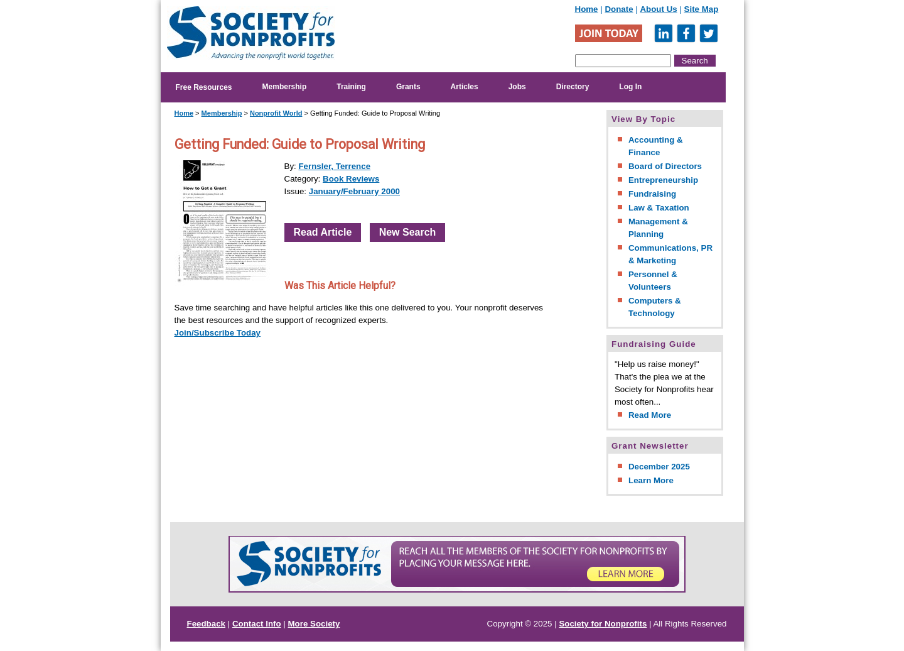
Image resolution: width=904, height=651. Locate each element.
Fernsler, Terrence (334, 166)
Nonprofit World (276, 113)
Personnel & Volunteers (652, 281)
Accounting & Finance (655, 146)
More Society (314, 623)
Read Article (323, 232)
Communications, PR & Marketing (670, 254)
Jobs (517, 86)
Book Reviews (351, 178)
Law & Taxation (658, 207)
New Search (407, 232)
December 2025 (659, 466)
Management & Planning (658, 228)
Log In (630, 86)
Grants (408, 86)
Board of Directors (665, 166)
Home (586, 9)
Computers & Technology (654, 307)
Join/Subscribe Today (218, 332)
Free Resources (204, 87)
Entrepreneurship (663, 180)
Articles (464, 86)
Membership (284, 86)
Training (351, 86)
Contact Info (256, 623)
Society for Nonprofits (603, 623)
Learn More (651, 480)
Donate (619, 9)
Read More (649, 415)
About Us (658, 9)
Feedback (206, 623)
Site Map (701, 9)
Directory (572, 86)
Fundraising (652, 194)
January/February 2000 (354, 191)
